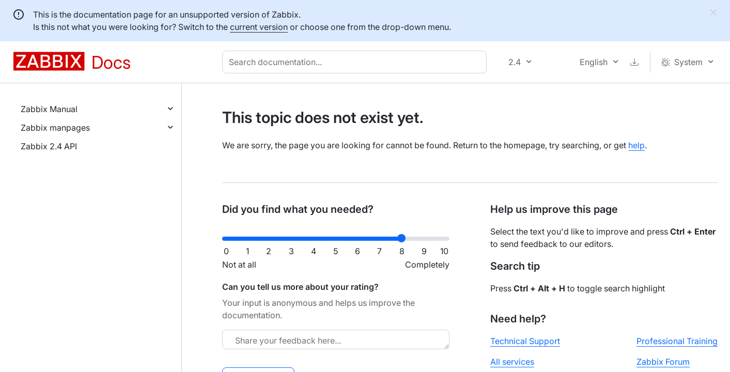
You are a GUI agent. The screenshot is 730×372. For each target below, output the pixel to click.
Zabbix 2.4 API (49, 146)
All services (512, 362)
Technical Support (525, 341)
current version (259, 27)
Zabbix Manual (49, 109)
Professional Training (677, 341)
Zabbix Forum (663, 362)
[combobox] (356, 62)
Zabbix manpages (55, 127)
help (636, 145)
